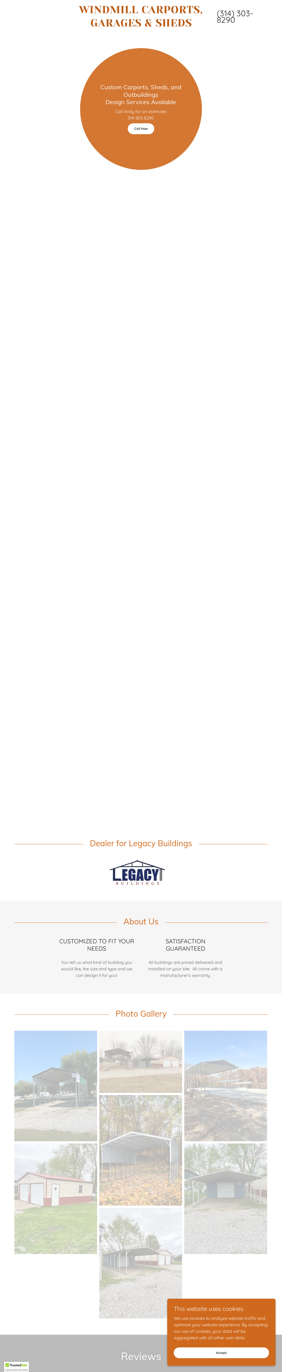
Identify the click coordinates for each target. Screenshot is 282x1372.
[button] (16, 1367)
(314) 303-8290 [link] (235, 16)
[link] (141, 25)
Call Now (141, 129)
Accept (221, 1353)
